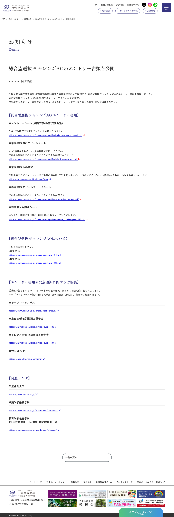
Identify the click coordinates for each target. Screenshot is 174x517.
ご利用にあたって (124, 480)
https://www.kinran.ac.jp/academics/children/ (33, 429)
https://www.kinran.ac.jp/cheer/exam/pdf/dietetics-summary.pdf (43, 159)
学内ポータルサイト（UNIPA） (150, 480)
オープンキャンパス (129, 10)
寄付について (133, 4)
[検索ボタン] (96, 4)
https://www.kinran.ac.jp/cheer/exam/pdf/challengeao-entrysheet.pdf (45, 135)
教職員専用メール (104, 480)
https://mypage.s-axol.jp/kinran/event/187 (31, 342)
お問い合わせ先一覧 (22, 502)
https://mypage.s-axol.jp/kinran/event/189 (31, 326)
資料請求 (106, 10)
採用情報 (87, 480)
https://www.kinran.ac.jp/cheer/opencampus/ (33, 310)
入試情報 (151, 10)
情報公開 (75, 480)
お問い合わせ (107, 4)
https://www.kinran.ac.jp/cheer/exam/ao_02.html (35, 262)
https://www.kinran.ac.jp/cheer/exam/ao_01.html (35, 254)
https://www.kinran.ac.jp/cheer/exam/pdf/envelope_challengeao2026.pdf (47, 219)
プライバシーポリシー (56, 480)
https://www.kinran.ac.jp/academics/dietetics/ (33, 410)
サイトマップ (36, 480)
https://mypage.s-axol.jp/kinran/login (28, 179)
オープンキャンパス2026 (141, 513)
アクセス (120, 4)
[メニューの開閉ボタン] (166, 7)
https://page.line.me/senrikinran (25, 358)
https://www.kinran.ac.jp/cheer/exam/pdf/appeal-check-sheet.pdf (44, 199)
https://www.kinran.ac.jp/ (22, 394)
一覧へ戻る (71, 457)
